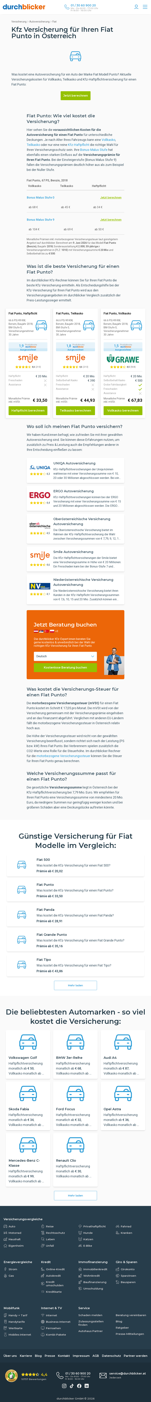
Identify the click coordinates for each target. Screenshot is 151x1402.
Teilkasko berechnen (75, 410)
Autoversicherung (39, 21)
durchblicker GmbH (70, 1398)
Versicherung (18, 21)
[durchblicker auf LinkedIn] (87, 1386)
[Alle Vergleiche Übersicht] (145, 7)
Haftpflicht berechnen (28, 410)
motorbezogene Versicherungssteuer (63, 756)
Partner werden (135, 1356)
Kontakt (64, 1356)
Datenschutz (111, 1356)
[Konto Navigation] (136, 7)
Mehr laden (75, 985)
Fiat (54, 21)
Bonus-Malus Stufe (94, 150)
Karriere (26, 1356)
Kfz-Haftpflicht (78, 145)
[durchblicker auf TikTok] (72, 1386)
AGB (95, 1356)
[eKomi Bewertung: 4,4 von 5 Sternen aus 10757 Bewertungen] (26, 1376)
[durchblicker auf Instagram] (64, 1386)
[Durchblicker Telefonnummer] (84, 5)
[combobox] (65, 656)
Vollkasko (108, 140)
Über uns (10, 1356)
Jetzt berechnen (75, 95)
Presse (50, 1356)
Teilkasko (33, 145)
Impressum (81, 1356)
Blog (38, 1356)
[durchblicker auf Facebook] (79, 1386)
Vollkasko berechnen (123, 410)
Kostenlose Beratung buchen (65, 667)
